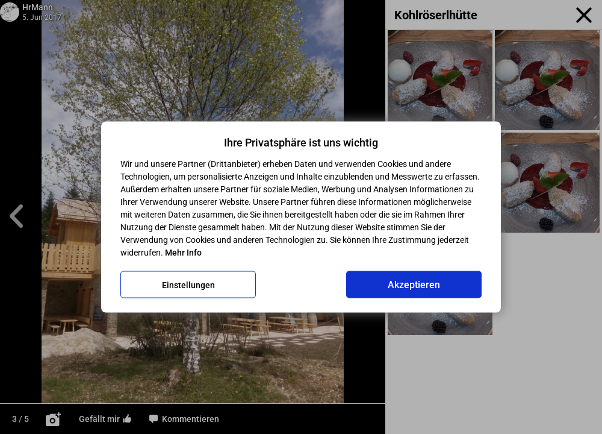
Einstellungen (188, 284)
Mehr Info (183, 252)
